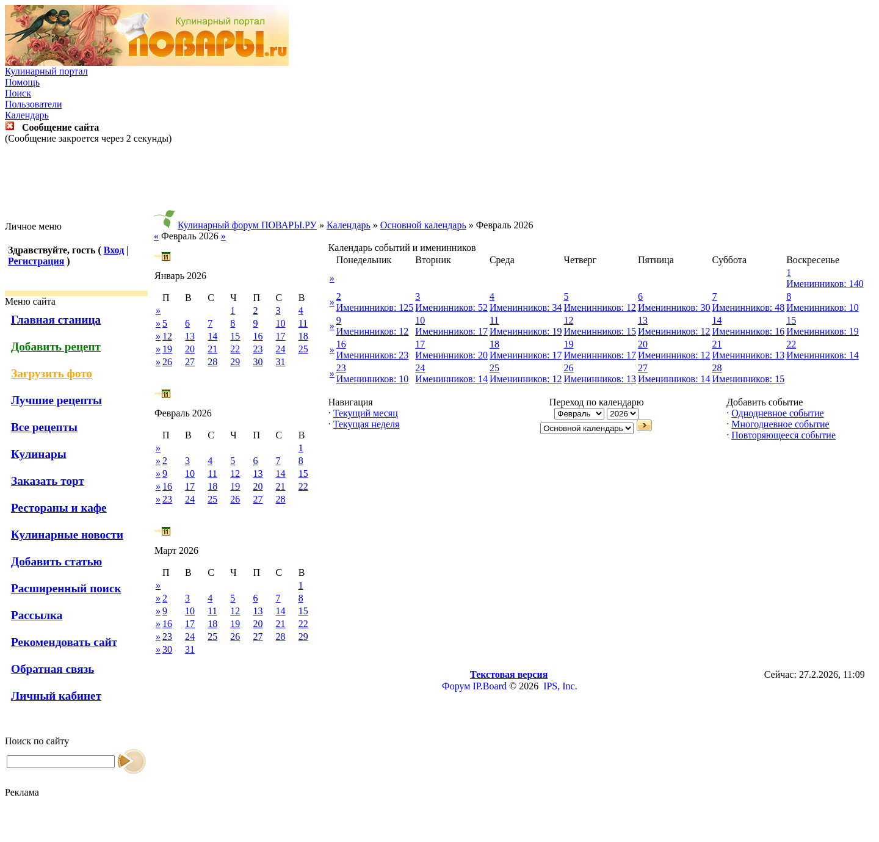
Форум (456, 686)
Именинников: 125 (375, 307)
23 (257, 349)
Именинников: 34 (526, 307)
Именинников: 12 (599, 307)
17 (281, 336)
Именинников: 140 (825, 283)
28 (212, 362)
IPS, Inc (559, 686)
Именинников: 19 (526, 331)
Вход (114, 250)
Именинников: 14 (822, 355)
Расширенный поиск (66, 588)
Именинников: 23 (372, 355)
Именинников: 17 (451, 331)
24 (281, 349)
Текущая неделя (366, 424)
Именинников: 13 (748, 355)
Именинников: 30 (674, 307)
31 (281, 362)
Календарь (27, 115)
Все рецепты (44, 427)
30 (257, 362)
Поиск (18, 93)
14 (212, 336)
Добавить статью (56, 561)
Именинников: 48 (748, 307)
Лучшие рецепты (56, 400)
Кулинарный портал (46, 71)
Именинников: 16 (748, 331)
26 (167, 362)
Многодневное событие (780, 424)
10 (281, 323)
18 (303, 336)
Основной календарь (423, 225)
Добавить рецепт (56, 346)
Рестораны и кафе (59, 507)
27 (190, 362)
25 (303, 349)
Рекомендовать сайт (64, 642)
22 (235, 349)
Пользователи (33, 104)
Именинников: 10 (822, 307)
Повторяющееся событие (783, 435)
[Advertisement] (439, 182)
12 (167, 336)
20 (190, 349)
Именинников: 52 (451, 307)
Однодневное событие (777, 413)
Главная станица (56, 319)
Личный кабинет (56, 695)
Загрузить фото (51, 373)
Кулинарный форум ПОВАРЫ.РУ (247, 225)
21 (212, 349)
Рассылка (36, 615)
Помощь (22, 82)
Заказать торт (47, 480)
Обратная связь (52, 668)
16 (257, 336)
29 (235, 362)
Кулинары (39, 454)
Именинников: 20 (451, 355)
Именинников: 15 (599, 331)
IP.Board (489, 686)
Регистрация (36, 261)
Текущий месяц (365, 413)
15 (235, 336)
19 (167, 349)
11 (303, 323)
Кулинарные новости (67, 534)
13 (190, 336)
